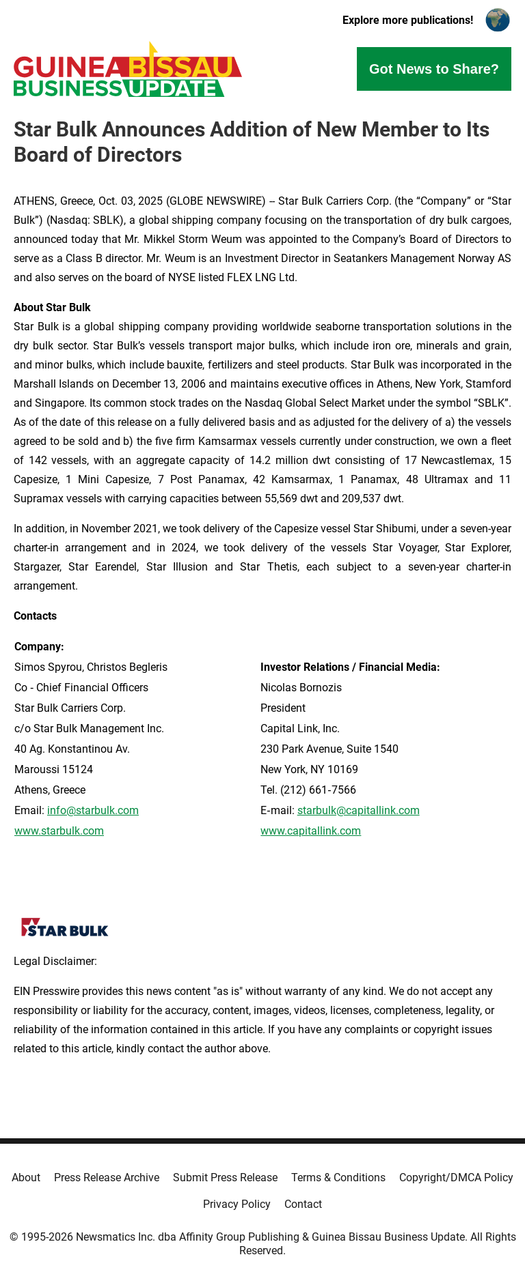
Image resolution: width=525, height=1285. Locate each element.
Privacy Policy (237, 1204)
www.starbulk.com (59, 830)
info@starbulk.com (93, 810)
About (26, 1177)
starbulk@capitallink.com (358, 810)
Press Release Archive (106, 1177)
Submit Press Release (225, 1177)
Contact (303, 1204)
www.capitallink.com (310, 830)
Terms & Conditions (338, 1177)
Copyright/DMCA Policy (456, 1177)
